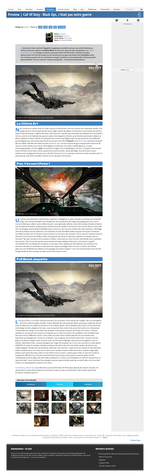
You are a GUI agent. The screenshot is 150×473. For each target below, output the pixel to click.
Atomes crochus (63, 9)
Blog (75, 9)
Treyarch (66, 39)
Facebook (31, 387)
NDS (45, 30)
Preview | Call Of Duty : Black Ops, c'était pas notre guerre (50, 16)
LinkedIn (88, 387)
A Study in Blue (104, 465)
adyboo (26, 30)
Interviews (29, 9)
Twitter (60, 387)
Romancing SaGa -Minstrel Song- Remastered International (119, 456)
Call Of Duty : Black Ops (24, 370)
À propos (117, 9)
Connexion (127, 26)
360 (40, 30)
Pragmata (102, 462)
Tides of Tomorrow (105, 459)
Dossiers (40, 9)
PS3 (50, 30)
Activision (63, 36)
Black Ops (56, 146)
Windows (61, 30)
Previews (50, 9)
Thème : (127, 72)
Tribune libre (105, 9)
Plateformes (92, 9)
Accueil (11, 9)
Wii (55, 30)
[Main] (65, 9)
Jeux (82, 9)
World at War (81, 143)
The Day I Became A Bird (107, 468)
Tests (19, 9)
